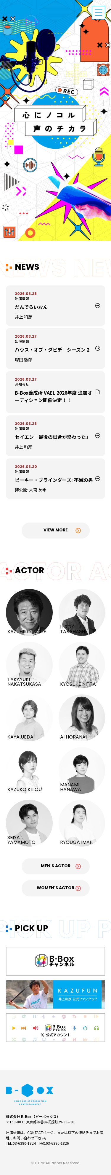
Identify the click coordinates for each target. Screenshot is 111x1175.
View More (56, 530)
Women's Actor (55, 888)
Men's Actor (55, 866)
